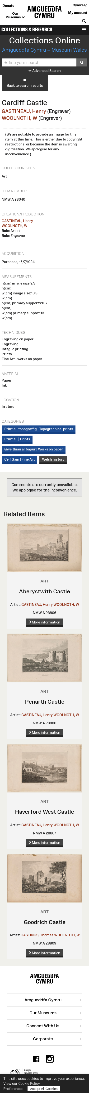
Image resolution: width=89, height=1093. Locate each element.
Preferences (13, 1089)
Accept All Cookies (44, 1089)
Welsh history (53, 459)
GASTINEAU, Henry (24, 111)
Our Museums (15, 16)
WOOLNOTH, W (19, 118)
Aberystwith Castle (44, 591)
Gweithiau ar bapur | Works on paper (33, 449)
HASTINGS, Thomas (37, 935)
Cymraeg (80, 5)
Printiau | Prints (17, 439)
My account (77, 13)
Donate (8, 6)
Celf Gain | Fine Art (19, 459)
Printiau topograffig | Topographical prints (38, 429)
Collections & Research (26, 29)
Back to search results (25, 82)
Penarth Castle (44, 701)
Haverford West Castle (44, 811)
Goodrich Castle (45, 922)
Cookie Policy (29, 1083)
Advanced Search (44, 71)
